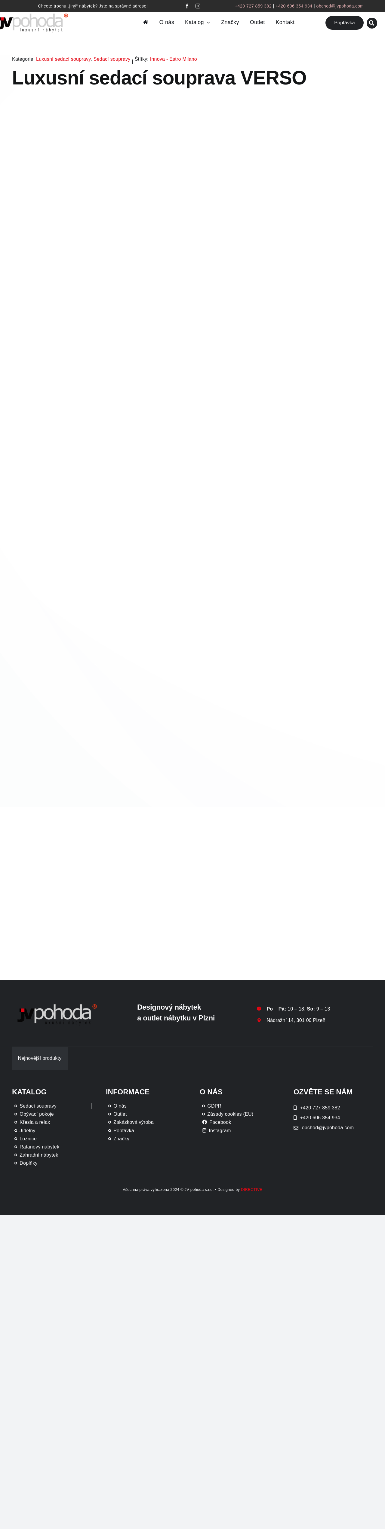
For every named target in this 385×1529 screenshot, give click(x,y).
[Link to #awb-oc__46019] (372, 23)
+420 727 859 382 (253, 6)
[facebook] (187, 6)
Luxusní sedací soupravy (63, 59)
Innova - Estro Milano (173, 59)
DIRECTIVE (251, 1189)
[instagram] (198, 6)
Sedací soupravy (112, 59)
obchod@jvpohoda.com (340, 6)
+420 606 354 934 (294, 6)
